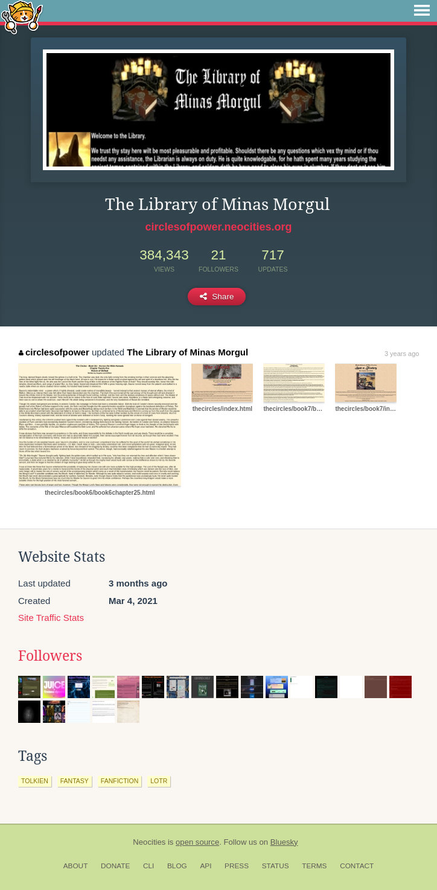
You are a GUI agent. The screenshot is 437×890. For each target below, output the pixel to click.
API (205, 866)
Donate (115, 866)
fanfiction (119, 780)
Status (275, 866)
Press (237, 866)
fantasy (74, 780)
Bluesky (284, 842)
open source (197, 842)
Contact (357, 866)
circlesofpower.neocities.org (218, 227)
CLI (148, 866)
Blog (177, 866)
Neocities (149, 842)
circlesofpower (54, 352)
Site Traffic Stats (51, 617)
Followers (50, 656)
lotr (158, 780)
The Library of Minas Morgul (187, 352)
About (75, 866)
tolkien (34, 780)
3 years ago (401, 353)
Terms (314, 866)
